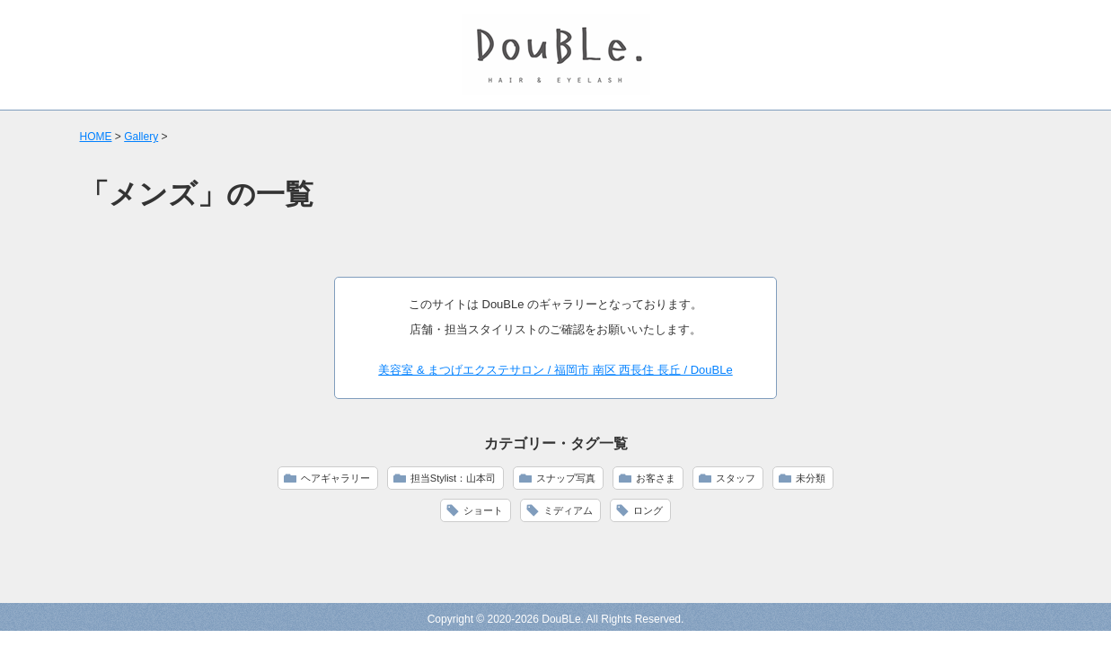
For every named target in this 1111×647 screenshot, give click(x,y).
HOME (96, 136)
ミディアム (568, 510)
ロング (648, 510)
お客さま (655, 478)
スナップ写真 (565, 478)
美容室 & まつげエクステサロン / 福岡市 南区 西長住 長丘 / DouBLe (555, 370)
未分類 (810, 478)
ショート (483, 510)
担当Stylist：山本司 (453, 478)
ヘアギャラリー (335, 478)
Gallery (141, 136)
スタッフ (735, 478)
